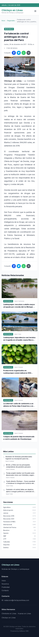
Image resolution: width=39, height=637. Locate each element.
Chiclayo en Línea (8, 618)
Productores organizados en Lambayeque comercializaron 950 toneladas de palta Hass (17, 371)
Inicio (3, 20)
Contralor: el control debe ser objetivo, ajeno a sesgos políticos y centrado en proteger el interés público (20, 491)
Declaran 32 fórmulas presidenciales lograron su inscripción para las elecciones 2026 (19, 458)
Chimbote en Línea (9, 613)
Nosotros (5, 584)
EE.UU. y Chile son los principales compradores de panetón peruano (18, 466)
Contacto (5, 590)
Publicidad (6, 587)
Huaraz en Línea (24, 613)
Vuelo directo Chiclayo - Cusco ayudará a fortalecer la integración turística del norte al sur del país (20, 482)
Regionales (11, 20)
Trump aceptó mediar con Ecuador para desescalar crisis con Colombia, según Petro (20, 474)
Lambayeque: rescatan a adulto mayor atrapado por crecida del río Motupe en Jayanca (19, 305)
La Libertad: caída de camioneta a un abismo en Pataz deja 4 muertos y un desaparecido (18, 405)
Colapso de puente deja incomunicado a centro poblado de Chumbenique (18, 438)
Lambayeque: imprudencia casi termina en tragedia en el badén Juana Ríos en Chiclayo (19, 338)
